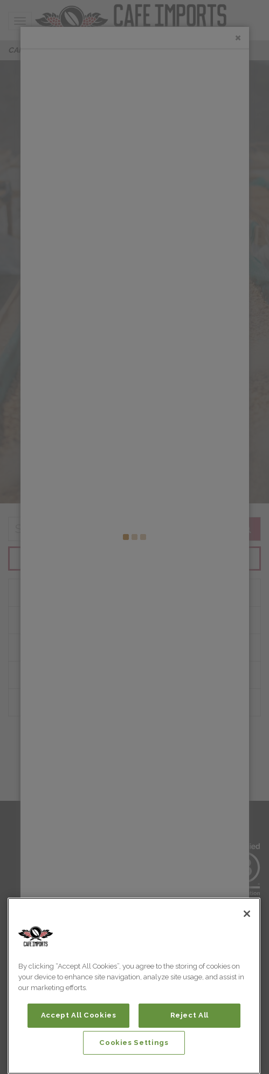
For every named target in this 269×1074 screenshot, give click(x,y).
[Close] (247, 914)
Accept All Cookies (78, 1015)
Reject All (189, 1015)
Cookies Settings (134, 1043)
